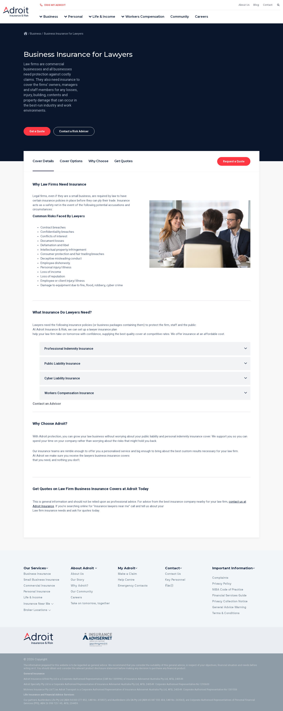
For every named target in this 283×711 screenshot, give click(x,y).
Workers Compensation (144, 16)
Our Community (82, 591)
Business (50, 16)
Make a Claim (127, 573)
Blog (256, 4)
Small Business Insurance (41, 579)
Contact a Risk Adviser (74, 131)
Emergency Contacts (133, 585)
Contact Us (173, 573)
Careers (201, 16)
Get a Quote (37, 131)
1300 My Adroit (55, 5)
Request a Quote (233, 161)
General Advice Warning (229, 607)
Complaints (220, 577)
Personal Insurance (37, 591)
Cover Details (43, 161)
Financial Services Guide (229, 595)
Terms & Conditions (226, 613)
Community (179, 16)
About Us (244, 4)
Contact (268, 4)
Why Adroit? (79, 585)
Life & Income (104, 16)
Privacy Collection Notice (230, 601)
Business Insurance (37, 573)
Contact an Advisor (47, 404)
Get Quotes (123, 161)
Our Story (77, 579)
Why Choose (98, 161)
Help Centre (126, 579)
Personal (75, 16)
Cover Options (71, 161)
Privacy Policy (222, 583)
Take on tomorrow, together (90, 603)
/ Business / (35, 33)
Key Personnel (175, 579)
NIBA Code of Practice (227, 589)
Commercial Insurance (39, 585)
